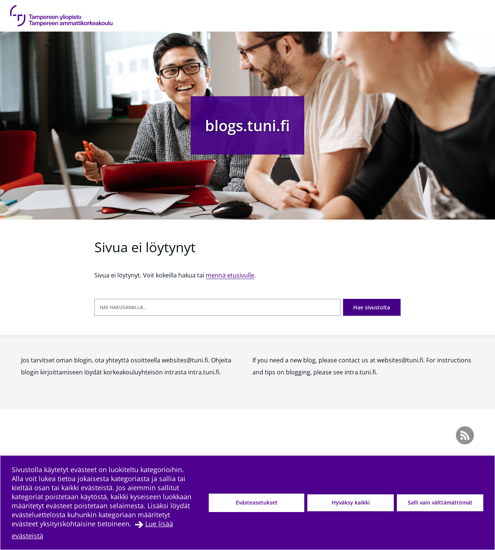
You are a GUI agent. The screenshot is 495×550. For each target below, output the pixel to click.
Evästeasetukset (257, 502)
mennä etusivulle (230, 275)
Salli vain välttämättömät (440, 502)
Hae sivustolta (371, 307)
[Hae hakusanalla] (217, 307)
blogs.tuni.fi (247, 125)
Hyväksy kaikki (351, 502)
